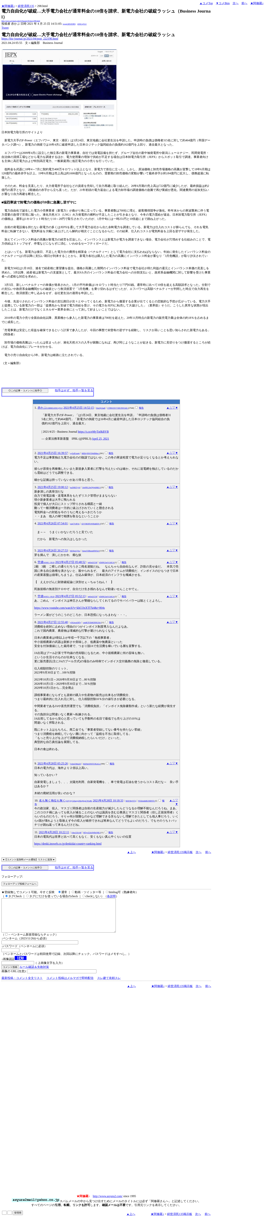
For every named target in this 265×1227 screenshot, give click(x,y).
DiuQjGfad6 (100, 408)
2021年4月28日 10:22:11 (54, 832)
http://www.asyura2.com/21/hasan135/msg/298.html (20, 21)
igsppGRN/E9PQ (69, 24)
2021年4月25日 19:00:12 (53, 487)
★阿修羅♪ (8, 6)
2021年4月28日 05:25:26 (53, 763)
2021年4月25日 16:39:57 (53, 453)
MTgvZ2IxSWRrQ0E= (91, 833)
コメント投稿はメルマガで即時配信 (69, 984)
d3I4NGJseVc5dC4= (107, 562)
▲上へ (131, 852)
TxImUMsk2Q (75, 764)
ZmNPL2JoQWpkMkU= (91, 487)
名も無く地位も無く (65, 800)
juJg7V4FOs (75, 524)
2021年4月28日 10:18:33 (108, 800)
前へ (244, 3)
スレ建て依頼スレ (109, 984)
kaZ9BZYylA (75, 487)
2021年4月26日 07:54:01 (53, 523)
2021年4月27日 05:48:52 (70, 562)
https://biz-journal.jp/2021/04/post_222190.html (29, 38)
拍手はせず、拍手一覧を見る (74, 390)
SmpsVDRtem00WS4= (90, 551)
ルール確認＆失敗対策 (34, 973)
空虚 (46, 562)
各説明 (111, 896)
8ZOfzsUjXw (75, 551)
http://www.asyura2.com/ (108, 1202)
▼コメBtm (223, 3)
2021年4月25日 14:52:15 (78, 407)
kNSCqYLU (82, 24)
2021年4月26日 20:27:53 (53, 550)
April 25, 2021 (100, 438)
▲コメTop (206, 3)
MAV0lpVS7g (131, 801)
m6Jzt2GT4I (92, 562)
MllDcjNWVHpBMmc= (91, 453)
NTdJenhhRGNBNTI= (146, 801)
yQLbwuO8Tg (75, 623)
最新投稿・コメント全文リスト (22, 984)
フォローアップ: (12, 876)
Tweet (5, 27)
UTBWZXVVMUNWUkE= (117, 408)
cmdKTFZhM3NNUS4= (92, 623)
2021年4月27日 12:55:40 (53, 622)
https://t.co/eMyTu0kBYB (93, 431)
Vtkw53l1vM (76, 833)
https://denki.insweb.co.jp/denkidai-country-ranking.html (68, 843)
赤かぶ (50, 407)
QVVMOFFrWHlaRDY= (90, 524)
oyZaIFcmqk (75, 453)
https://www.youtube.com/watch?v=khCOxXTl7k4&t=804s (69, 607)
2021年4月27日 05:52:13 (70, 596)
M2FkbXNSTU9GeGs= (92, 764)
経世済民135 (26, 6)
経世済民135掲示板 (180, 852)
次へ (236, 3)
